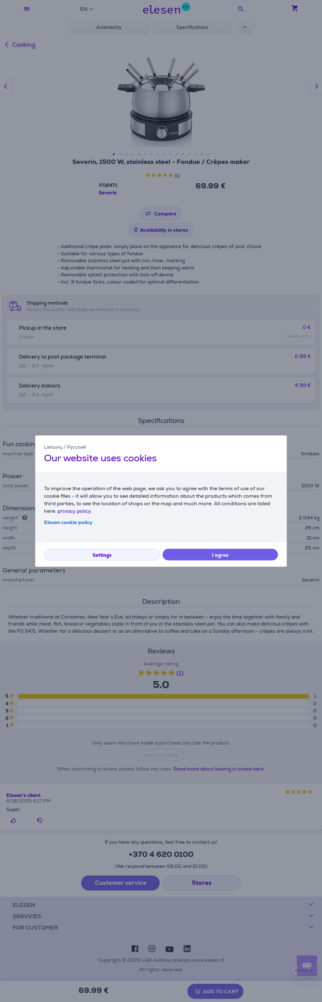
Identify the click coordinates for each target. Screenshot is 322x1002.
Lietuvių (53, 447)
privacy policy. (75, 511)
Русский (76, 447)
